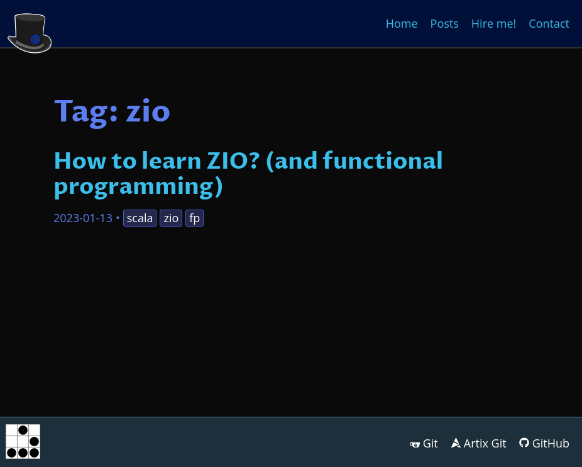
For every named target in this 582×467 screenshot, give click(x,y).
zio (170, 217)
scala (140, 217)
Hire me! (493, 23)
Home (402, 23)
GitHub (550, 443)
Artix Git (485, 443)
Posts (445, 23)
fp (194, 217)
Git (430, 443)
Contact (549, 23)
